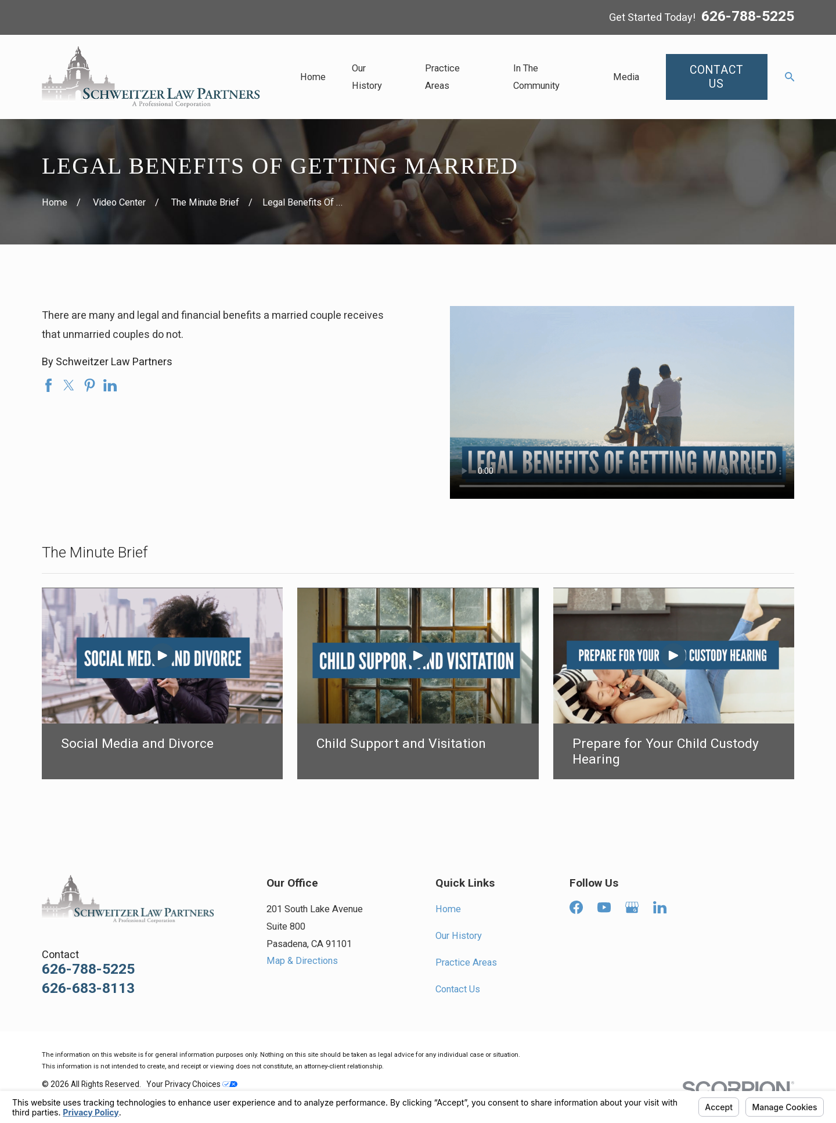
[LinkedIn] (659, 907)
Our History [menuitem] (367, 77)
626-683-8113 (88, 988)
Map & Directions (302, 960)
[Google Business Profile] (632, 907)
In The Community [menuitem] (536, 77)
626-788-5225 (747, 16)
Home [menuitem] (313, 76)
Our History (458, 935)
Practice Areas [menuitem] (442, 77)
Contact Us (457, 989)
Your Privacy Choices (191, 1084)
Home (448, 909)
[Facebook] (576, 907)
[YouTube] (604, 907)
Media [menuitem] (626, 76)
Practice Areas (466, 962)
